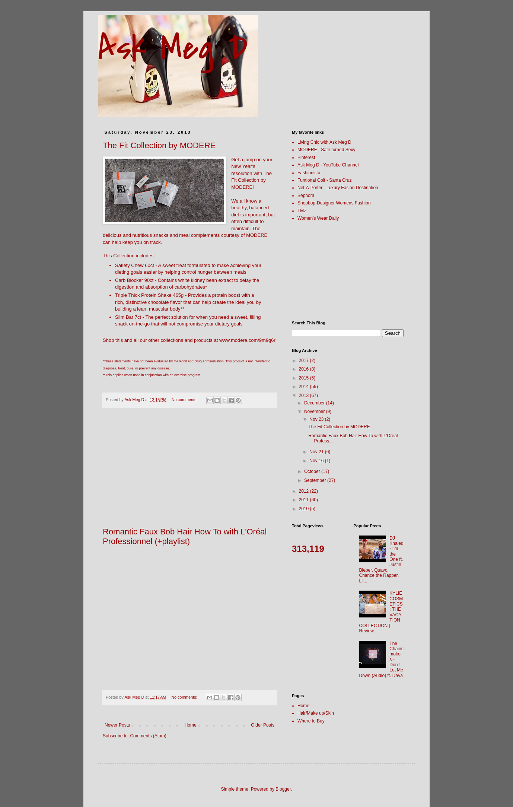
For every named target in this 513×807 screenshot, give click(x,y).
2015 (304, 378)
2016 (304, 369)
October (312, 471)
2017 (304, 360)
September (315, 480)
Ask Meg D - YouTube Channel (328, 165)
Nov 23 (317, 419)
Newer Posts (117, 725)
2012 (304, 491)
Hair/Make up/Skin (315, 713)
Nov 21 (317, 451)
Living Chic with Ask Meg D (324, 142)
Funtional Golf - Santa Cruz (324, 180)
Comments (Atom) (148, 735)
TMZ (302, 210)
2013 (304, 395)
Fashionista (308, 172)
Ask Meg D (173, 48)
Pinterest (306, 157)
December (315, 403)
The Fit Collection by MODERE (159, 145)
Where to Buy (311, 721)
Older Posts (262, 725)
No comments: (185, 399)
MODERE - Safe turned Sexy (326, 149)
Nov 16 (317, 460)
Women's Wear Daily (318, 218)
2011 (304, 499)
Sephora (305, 195)
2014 (304, 386)
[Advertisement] (189, 471)
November (315, 411)
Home (191, 725)
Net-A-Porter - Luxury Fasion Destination (337, 187)
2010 (304, 508)
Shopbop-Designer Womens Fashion (334, 203)
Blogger (283, 789)
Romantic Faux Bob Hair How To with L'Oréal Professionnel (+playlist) (185, 536)
